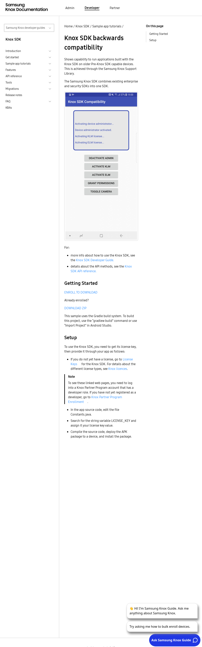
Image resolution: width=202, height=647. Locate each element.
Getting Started (158, 34)
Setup (152, 40)
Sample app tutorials (106, 26)
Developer (92, 8)
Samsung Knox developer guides (25, 28)
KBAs (9, 108)
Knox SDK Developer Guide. (95, 260)
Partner (115, 8)
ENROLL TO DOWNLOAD (80, 292)
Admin (69, 8)
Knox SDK (82, 26)
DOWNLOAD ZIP (75, 308)
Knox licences (117, 369)
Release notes (14, 95)
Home (68, 26)
